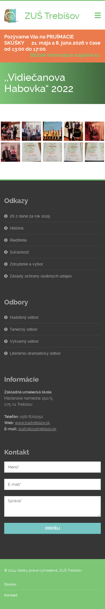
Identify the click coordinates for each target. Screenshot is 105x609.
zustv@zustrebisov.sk (37, 429)
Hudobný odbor (24, 317)
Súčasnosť (19, 252)
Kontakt (11, 595)
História (17, 228)
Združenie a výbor (26, 264)
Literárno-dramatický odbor (35, 353)
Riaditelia (18, 240)
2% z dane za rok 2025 (30, 216)
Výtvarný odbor (24, 341)
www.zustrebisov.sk (32, 422)
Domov (10, 584)
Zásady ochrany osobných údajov (41, 276)
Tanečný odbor (24, 329)
